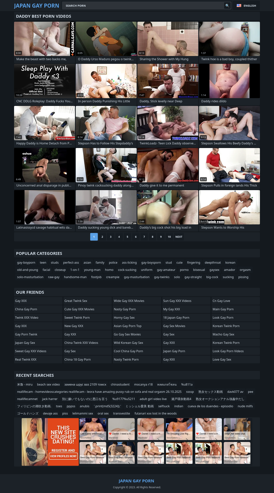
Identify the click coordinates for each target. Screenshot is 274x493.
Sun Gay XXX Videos (177, 301)
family (100, 262)
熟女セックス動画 (210, 392)
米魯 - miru (25, 384)
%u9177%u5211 (123, 399)
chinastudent (120, 384)
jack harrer (50, 399)
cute (179, 262)
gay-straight (193, 277)
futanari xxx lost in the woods (156, 413)
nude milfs (245, 406)
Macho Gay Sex (223, 334)
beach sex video (48, 384)
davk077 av (235, 392)
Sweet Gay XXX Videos (30, 351)
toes (59, 406)
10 (169, 236)
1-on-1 (74, 270)
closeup (60, 270)
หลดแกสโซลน (167, 384)
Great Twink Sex (76, 301)
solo (177, 277)
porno (184, 270)
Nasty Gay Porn (125, 309)
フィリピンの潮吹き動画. (34, 406)
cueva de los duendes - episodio (210, 406)
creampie (112, 277)
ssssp (190, 392)
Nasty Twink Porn (126, 359)
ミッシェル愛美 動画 (139, 406)
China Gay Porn (26, 309)
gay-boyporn (26, 262)
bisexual (199, 270)
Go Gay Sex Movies (127, 334)
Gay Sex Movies (174, 326)
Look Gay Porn (223, 317)
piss (65, 413)
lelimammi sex (82, 413)
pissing (243, 277)
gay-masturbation (137, 277)
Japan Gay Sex (25, 343)
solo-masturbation (30, 277)
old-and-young (27, 270)
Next (178, 236)
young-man (92, 270)
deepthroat (213, 262)
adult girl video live (153, 399)
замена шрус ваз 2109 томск (85, 384)
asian (87, 262)
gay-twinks (162, 277)
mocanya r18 (143, 384)
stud (169, 262)
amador (229, 270)
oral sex (103, 413)
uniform (147, 270)
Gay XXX (21, 301)
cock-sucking (127, 270)
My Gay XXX (171, 309)
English (250, 5)
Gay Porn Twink (26, 334)
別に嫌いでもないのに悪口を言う (85, 399)
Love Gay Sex (222, 359)
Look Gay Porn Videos (228, 351)
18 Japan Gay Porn (176, 317)
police (113, 262)
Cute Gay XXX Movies (79, 309)
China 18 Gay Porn (78, 359)
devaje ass (50, 413)
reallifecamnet (27, 399)
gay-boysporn (151, 262)
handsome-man (75, 277)
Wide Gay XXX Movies (129, 301)
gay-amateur (166, 270)
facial (46, 270)
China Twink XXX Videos (81, 343)
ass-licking (129, 262)
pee (250, 392)
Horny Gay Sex (124, 317)
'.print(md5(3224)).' (107, 406)
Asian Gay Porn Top (127, 326)
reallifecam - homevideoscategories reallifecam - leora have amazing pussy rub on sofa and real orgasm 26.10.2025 (99, 392)
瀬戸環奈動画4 (181, 399)
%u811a (187, 384)
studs (55, 262)
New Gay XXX (74, 326)
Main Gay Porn (223, 309)
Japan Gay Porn (174, 351)
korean (230, 262)
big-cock (212, 277)
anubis (84, 406)
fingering (193, 262)
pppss (71, 406)
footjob (96, 277)
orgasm (245, 270)
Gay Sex (70, 351)
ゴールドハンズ (27, 413)
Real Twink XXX (25, 359)
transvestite (121, 413)
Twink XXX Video (26, 317)
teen (43, 262)
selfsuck (164, 406)
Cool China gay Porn (128, 351)
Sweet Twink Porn (77, 317)
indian (178, 406)
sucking (228, 277)
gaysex (214, 270)
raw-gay (53, 277)
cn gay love (221, 301)
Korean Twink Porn (226, 326)
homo (109, 270)
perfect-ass (71, 262)
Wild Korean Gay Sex (128, 343)
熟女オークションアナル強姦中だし (220, 399)
